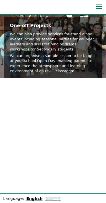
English (34, 198)
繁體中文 (53, 198)
